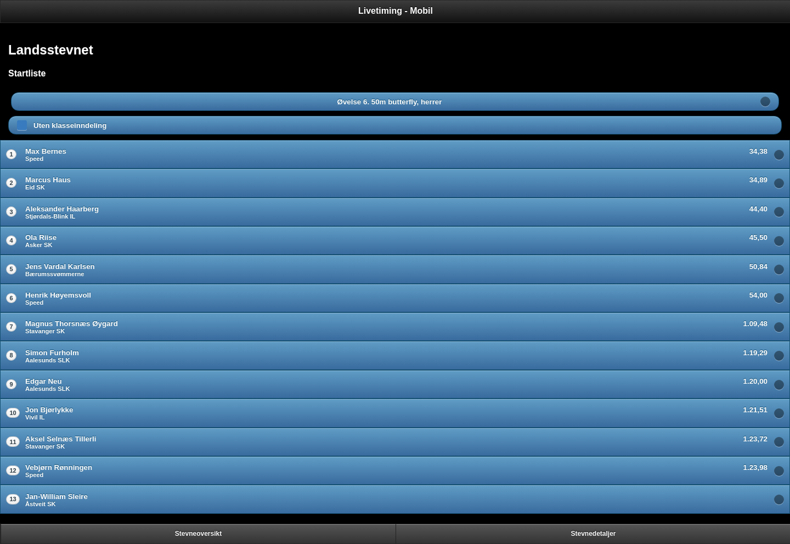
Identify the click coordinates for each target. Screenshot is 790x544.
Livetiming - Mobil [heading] (395, 10)
